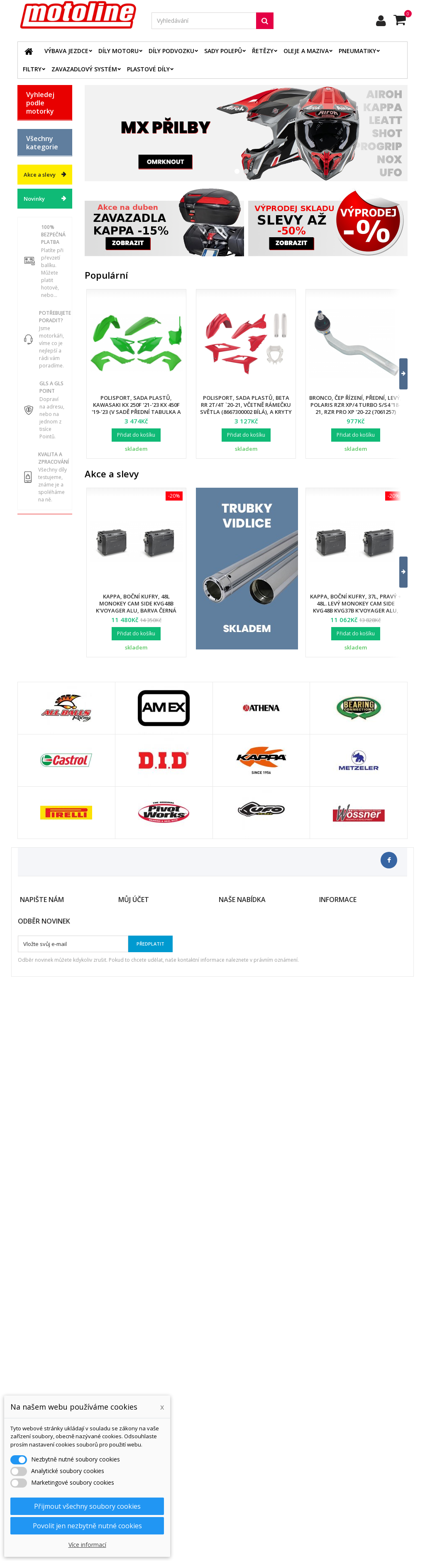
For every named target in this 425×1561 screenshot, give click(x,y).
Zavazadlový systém (84, 69)
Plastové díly (148, 69)
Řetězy (263, 51)
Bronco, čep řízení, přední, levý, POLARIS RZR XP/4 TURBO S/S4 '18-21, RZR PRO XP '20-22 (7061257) (355, 405)
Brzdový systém (37, 481)
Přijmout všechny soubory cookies (87, 1506)
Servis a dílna (36, 580)
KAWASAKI (40, 199)
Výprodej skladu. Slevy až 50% (38, 700)
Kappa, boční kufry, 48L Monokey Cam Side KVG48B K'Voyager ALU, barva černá (136, 603)
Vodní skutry (42, 640)
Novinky (34, 760)
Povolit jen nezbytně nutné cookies (87, 1525)
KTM (32, 214)
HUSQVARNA (43, 185)
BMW (32, 141)
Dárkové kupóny (37, 673)
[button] (398, 373)
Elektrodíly (40, 427)
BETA (33, 127)
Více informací (87, 1545)
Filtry (32, 69)
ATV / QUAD (41, 257)
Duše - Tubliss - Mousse (37, 604)
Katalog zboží (36, 311)
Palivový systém (37, 523)
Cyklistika (38, 655)
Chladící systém (37, 502)
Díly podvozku (171, 51)
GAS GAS (38, 156)
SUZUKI (36, 228)
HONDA (36, 170)
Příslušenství (42, 626)
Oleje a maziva (306, 51)
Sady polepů (223, 51)
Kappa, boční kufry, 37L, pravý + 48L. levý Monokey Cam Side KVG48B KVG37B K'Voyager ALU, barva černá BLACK (355, 607)
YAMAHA (38, 243)
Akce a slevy (40, 736)
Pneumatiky (357, 51)
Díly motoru (118, 51)
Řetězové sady (38, 445)
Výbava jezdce (66, 51)
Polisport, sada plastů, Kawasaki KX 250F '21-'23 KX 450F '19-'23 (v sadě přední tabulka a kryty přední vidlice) (136, 408)
